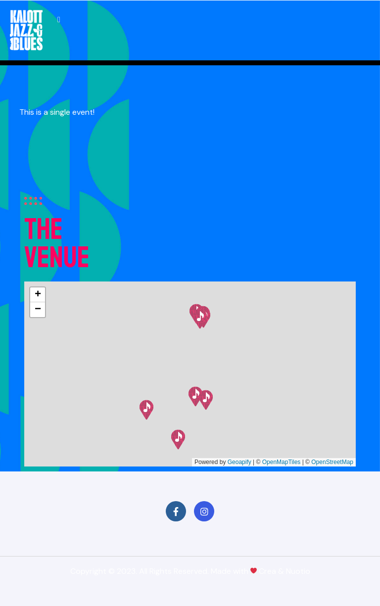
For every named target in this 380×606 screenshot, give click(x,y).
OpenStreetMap (332, 462)
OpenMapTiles (281, 462)
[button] (178, 439)
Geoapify (239, 462)
